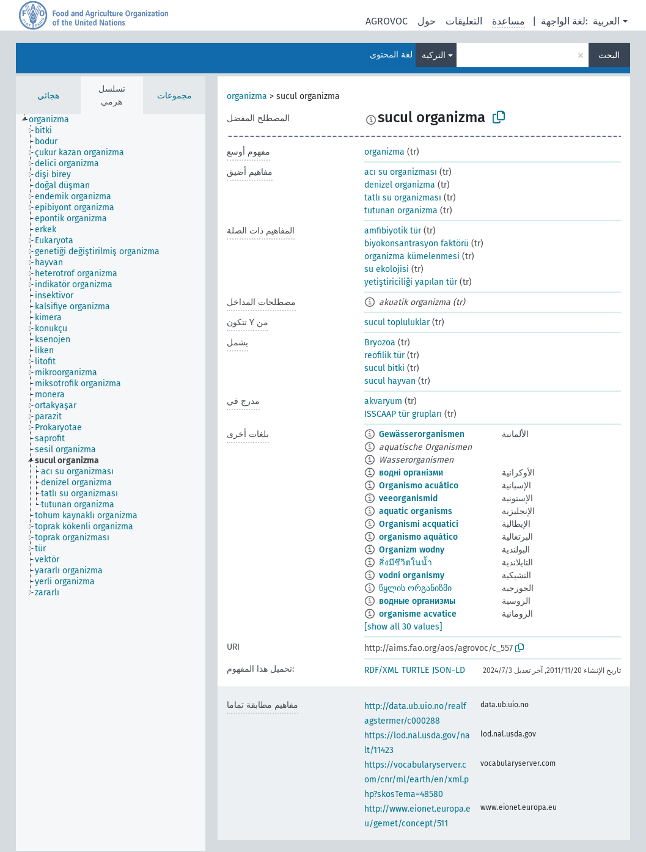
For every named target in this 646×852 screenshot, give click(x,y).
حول (426, 21)
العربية (606, 21)
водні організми (411, 473)
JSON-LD (448, 670)
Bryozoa (379, 342)
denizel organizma (399, 185)
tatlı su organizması (402, 198)
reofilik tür (384, 355)
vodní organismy (411, 575)
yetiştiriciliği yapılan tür (410, 282)
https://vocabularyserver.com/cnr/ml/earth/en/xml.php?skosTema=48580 (416, 779)
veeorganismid (408, 498)
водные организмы (417, 601)
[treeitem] (54, 119)
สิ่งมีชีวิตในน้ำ (405, 562)
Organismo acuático (418, 485)
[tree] (110, 482)
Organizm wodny (411, 550)
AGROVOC (386, 21)
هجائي (48, 95)
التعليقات (464, 21)
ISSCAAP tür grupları (403, 414)
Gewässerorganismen (421, 434)
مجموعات (174, 95)
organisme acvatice (418, 614)
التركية (434, 55)
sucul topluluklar (397, 322)
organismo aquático (418, 537)
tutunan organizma (401, 210)
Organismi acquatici (418, 524)
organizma (247, 96)
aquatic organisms (415, 511)
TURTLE (415, 670)
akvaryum (383, 401)
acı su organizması (400, 172)
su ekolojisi (386, 269)
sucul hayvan (390, 381)
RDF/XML (381, 670)
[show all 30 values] (403, 627)
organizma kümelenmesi (412, 256)
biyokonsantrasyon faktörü (416, 243)
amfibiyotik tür (392, 231)
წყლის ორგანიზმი (415, 588)
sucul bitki (384, 368)
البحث (609, 55)
